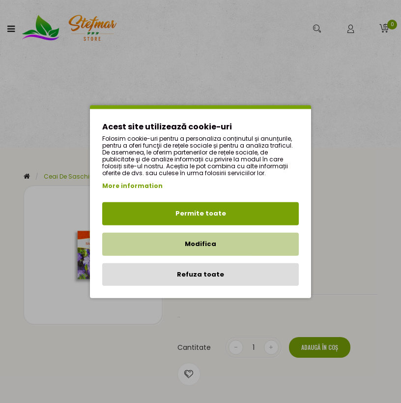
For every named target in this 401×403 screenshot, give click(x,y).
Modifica (200, 243)
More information (132, 186)
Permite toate (200, 213)
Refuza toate (200, 274)
